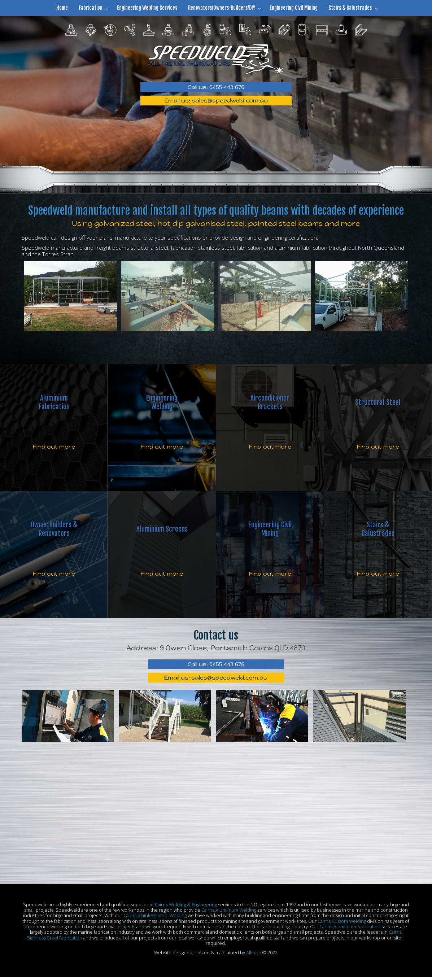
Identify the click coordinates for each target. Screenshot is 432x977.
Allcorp (253, 952)
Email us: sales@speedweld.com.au (216, 100)
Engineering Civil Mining (294, 8)
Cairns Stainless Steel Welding (155, 915)
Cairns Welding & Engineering (186, 904)
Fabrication (90, 8)
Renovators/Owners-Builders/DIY (221, 8)
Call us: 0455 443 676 (216, 87)
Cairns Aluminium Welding (228, 910)
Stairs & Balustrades (350, 8)
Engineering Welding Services (147, 8)
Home (62, 8)
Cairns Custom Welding (342, 921)
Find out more (54, 446)
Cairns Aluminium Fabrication (349, 926)
